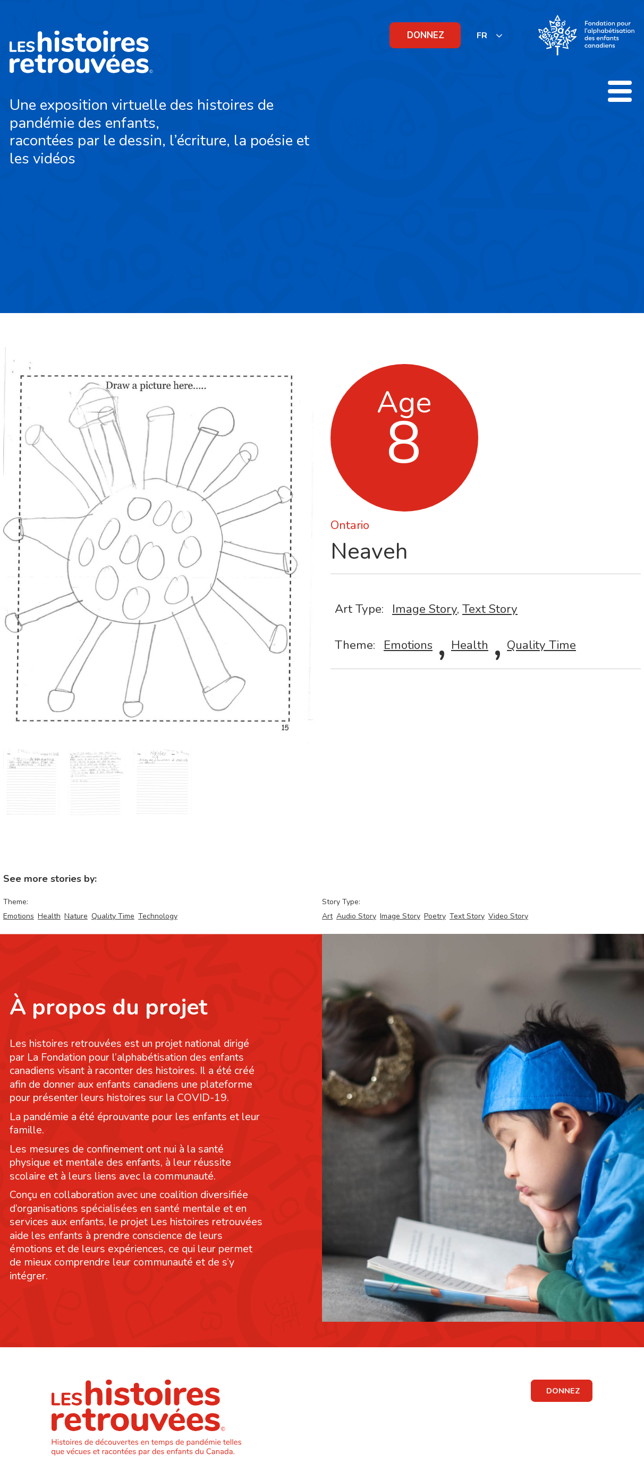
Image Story (424, 609)
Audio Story (356, 916)
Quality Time (541, 645)
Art (327, 916)
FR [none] (482, 35)
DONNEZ (425, 35)
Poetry (435, 916)
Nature (76, 916)
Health (469, 645)
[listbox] (490, 35)
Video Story (508, 916)
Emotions (408, 645)
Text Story (490, 609)
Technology (157, 916)
